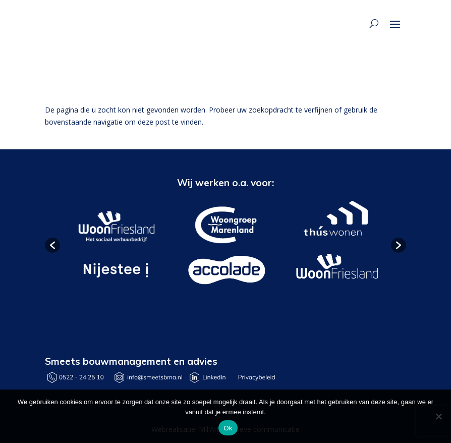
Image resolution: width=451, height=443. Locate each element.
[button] (52, 245)
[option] (115, 245)
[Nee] (438, 416)
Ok (227, 428)
